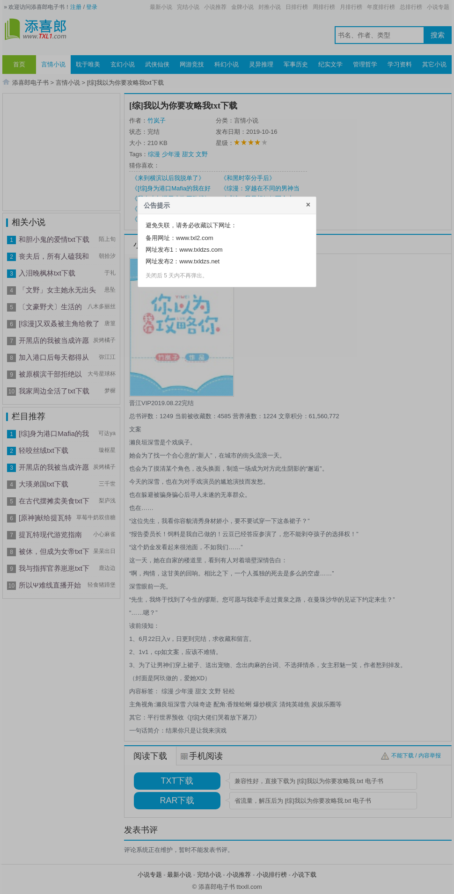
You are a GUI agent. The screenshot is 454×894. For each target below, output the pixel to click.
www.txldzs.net (199, 261)
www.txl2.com (194, 237)
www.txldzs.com (200, 249)
